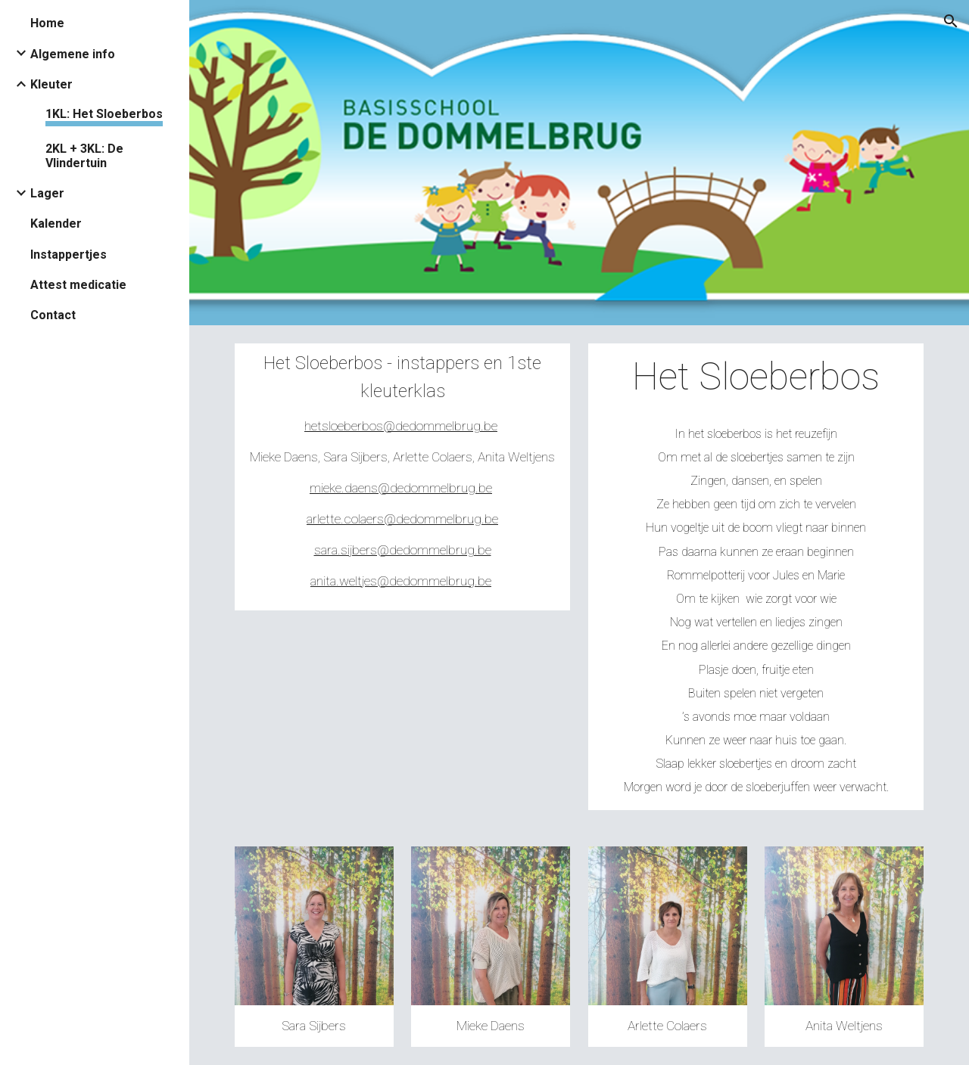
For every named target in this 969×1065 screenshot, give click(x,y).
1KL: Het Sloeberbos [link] (104, 114)
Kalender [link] (56, 223)
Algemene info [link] (72, 54)
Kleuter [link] (51, 84)
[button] (951, 21)
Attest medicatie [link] (78, 285)
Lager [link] (47, 193)
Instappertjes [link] (68, 254)
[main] (403, 476)
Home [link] (47, 23)
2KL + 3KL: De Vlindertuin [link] (84, 155)
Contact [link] (53, 315)
